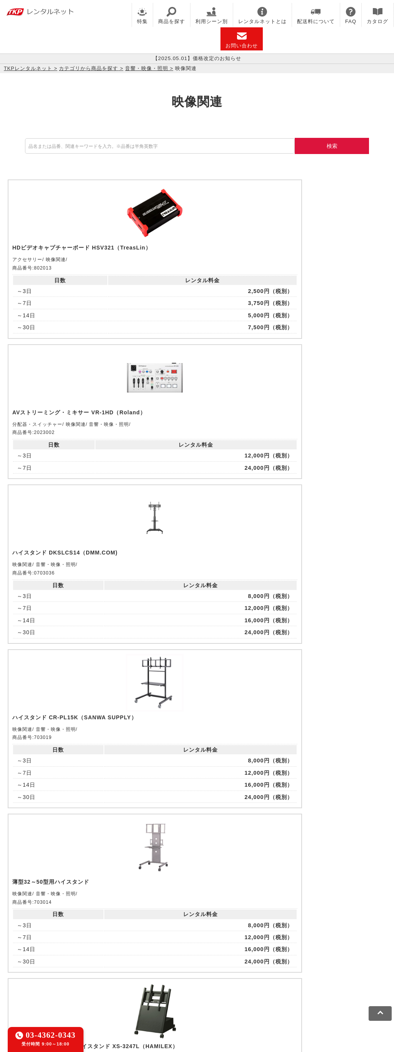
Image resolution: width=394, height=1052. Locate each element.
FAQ (350, 15)
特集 (142, 15)
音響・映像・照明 (146, 68)
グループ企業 (236, 993)
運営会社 (201, 993)
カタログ (377, 15)
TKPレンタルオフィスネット (121, 948)
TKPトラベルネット (32, 967)
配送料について (316, 15)
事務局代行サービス (270, 957)
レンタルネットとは (262, 15)
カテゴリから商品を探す (88, 68)
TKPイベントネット (32, 957)
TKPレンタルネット (28, 68)
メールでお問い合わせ (197, 852)
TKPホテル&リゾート (193, 948)
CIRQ (70, 948)
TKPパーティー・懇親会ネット (161, 957)
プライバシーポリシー (63, 993)
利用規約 (17, 993)
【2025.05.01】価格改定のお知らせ (196, 58)
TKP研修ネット (246, 948)
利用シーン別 (211, 15)
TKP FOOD (222, 957)
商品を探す (171, 15)
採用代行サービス (324, 957)
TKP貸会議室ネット (32, 948)
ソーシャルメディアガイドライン (141, 993)
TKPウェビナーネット (301, 948)
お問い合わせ (241, 40)
